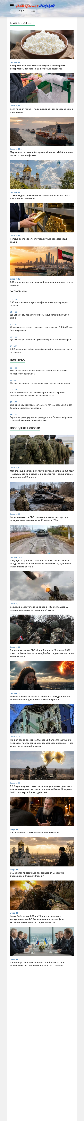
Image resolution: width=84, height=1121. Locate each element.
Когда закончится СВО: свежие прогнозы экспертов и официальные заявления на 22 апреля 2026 (42, 393)
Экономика (18, 291)
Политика (17, 359)
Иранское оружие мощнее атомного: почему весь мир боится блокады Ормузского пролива (42, 405)
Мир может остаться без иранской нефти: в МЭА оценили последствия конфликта (42, 371)
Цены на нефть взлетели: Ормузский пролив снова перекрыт (42, 338)
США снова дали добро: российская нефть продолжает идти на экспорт (42, 349)
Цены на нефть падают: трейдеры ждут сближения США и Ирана (42, 315)
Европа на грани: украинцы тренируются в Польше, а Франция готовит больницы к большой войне (42, 417)
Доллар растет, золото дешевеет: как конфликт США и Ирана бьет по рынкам (42, 327)
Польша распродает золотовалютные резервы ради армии (42, 381)
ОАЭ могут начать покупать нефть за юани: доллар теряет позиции (42, 303)
